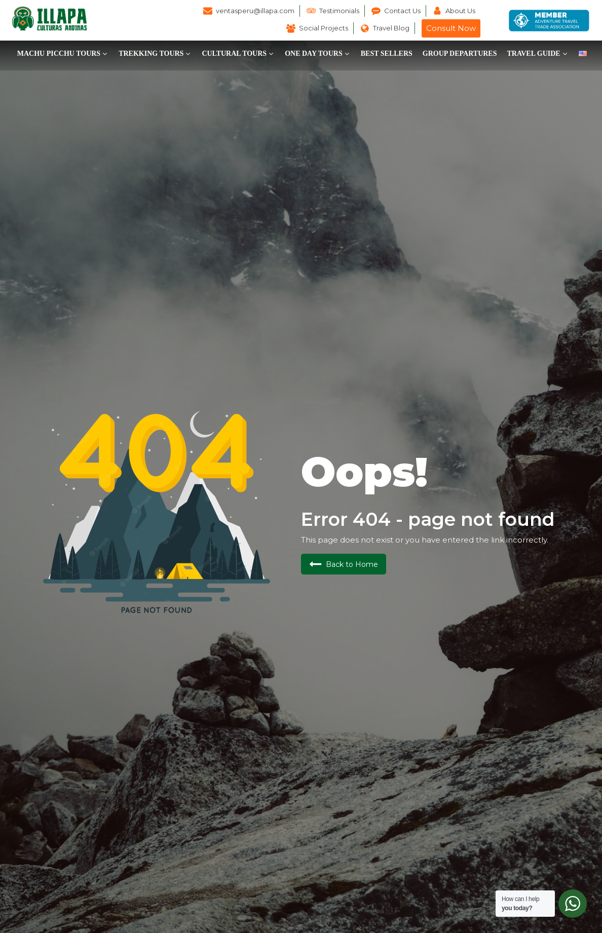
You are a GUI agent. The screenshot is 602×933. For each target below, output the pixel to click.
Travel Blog (391, 28)
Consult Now (451, 28)
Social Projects (323, 28)
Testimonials (339, 11)
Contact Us (402, 11)
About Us (460, 11)
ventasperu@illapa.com (255, 11)
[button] (63, 54)
